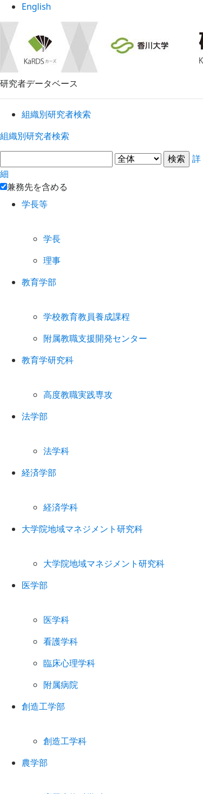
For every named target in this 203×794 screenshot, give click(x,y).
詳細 (101, 161)
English (101, 10)
